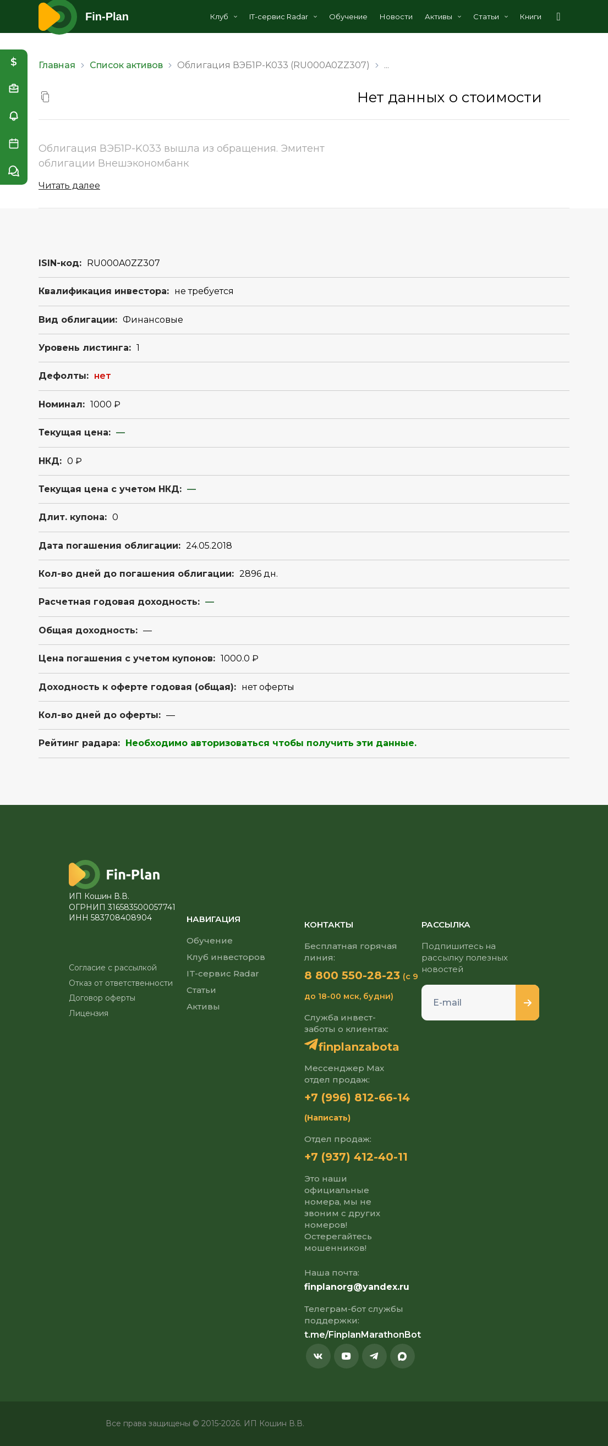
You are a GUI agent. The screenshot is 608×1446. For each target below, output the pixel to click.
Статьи (490, 16)
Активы (443, 16)
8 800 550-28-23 (352, 975)
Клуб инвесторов (226, 957)
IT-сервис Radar (283, 16)
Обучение (348, 16)
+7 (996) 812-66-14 (357, 1097)
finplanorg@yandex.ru (356, 1287)
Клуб (223, 16)
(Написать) (327, 1118)
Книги (530, 16)
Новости (396, 16)
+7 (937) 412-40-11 (356, 1156)
